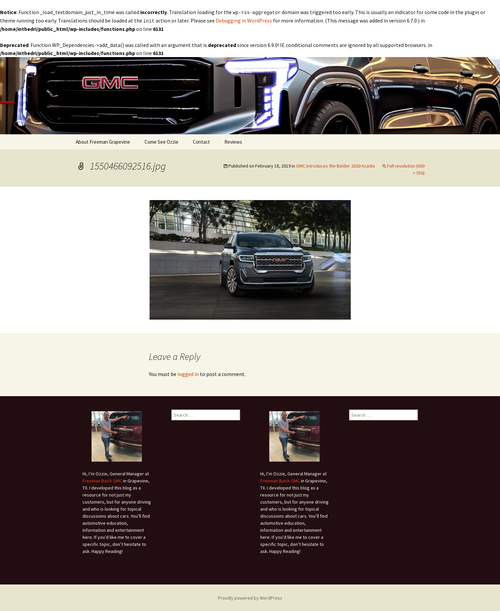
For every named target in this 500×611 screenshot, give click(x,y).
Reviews (233, 141)
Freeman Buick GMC (102, 480)
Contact (201, 141)
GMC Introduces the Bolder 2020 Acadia (335, 165)
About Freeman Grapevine (103, 141)
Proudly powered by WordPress (250, 597)
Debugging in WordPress (244, 20)
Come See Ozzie (161, 141)
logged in (188, 373)
